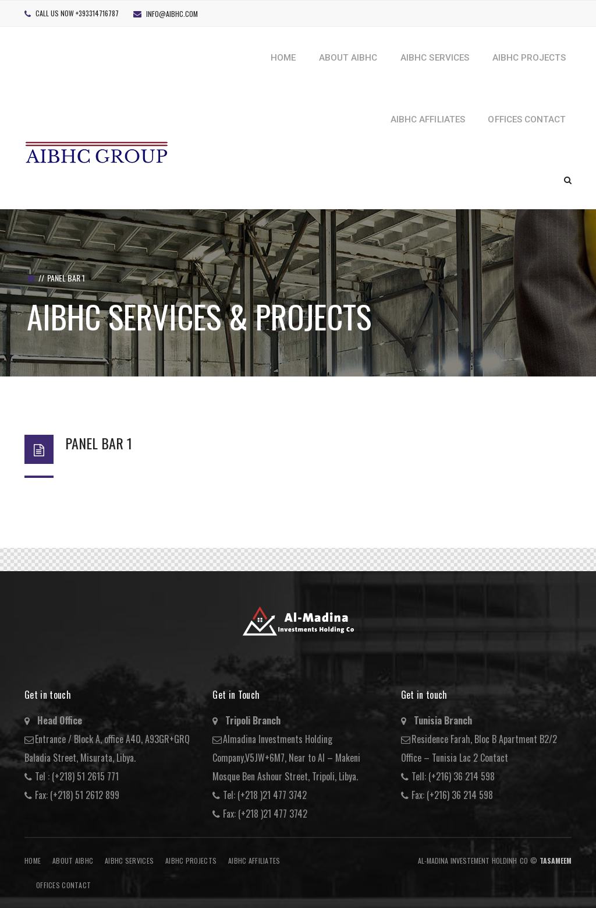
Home (32, 860)
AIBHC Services (129, 860)
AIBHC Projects (191, 860)
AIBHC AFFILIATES (254, 860)
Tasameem (556, 860)
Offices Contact (63, 885)
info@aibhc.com (172, 14)
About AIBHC (72, 860)
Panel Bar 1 (98, 442)
